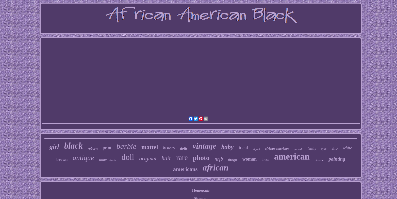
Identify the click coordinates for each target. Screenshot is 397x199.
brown (62, 159)
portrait (298, 149)
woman (249, 159)
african (215, 167)
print (107, 147)
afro (335, 148)
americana (107, 159)
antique (83, 158)
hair (166, 158)
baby (227, 147)
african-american (277, 148)
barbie (126, 146)
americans (185, 169)
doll (128, 157)
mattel (149, 147)
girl (54, 146)
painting (336, 159)
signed (256, 149)
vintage (204, 145)
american (292, 157)
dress (265, 160)
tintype (232, 160)
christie (319, 160)
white (347, 148)
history (169, 148)
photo (201, 158)
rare (182, 157)
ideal (243, 147)
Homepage (200, 190)
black (73, 145)
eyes (323, 148)
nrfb (219, 159)
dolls (184, 148)
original (147, 158)
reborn (93, 148)
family (312, 148)
